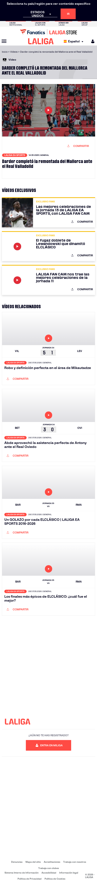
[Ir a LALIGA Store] (48, 31)
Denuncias (16, 862)
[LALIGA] (41, 41)
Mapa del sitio (33, 862)
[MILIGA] (91, 41)
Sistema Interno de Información (21, 872)
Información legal (68, 872)
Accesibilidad (49, 872)
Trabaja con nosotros (74, 862)
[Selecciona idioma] (74, 41)
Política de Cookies (55, 878)
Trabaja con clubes (48, 868)
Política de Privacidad (30, 878)
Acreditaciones (52, 862)
